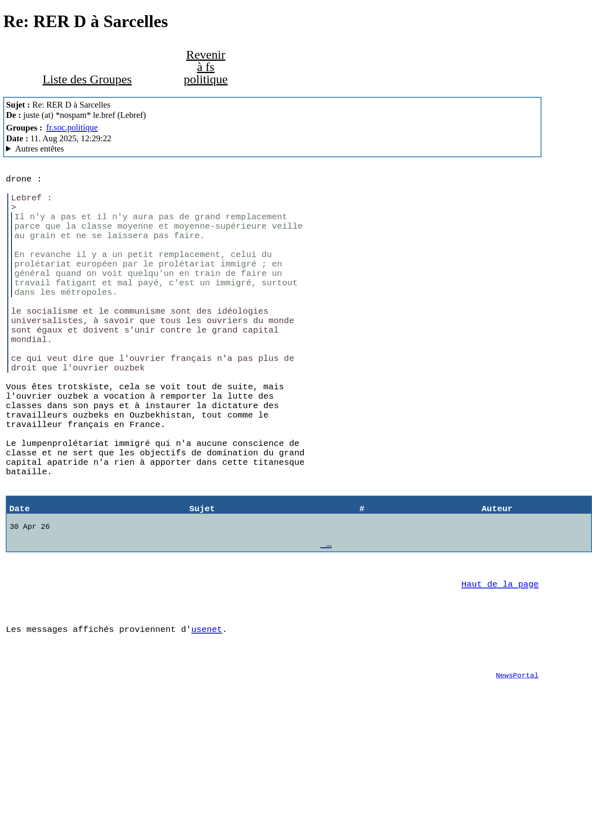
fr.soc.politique (72, 127)
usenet (206, 715)
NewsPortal (517, 767)
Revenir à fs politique (206, 67)
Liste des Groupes (87, 79)
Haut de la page (500, 663)
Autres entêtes (39, 149)
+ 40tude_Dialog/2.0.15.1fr (272, 149)
